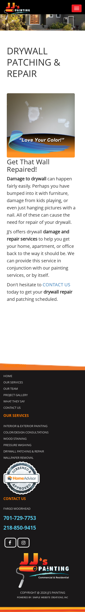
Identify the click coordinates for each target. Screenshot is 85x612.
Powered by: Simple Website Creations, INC (42, 597)
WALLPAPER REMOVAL (18, 458)
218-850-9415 (19, 527)
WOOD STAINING (15, 439)
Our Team (10, 389)
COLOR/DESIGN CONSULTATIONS (26, 432)
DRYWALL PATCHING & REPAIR (23, 451)
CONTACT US (56, 285)
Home (7, 376)
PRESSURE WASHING (17, 445)
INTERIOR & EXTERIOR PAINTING (25, 426)
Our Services (13, 382)
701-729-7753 (19, 517)
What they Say (14, 401)
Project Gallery (15, 395)
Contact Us (12, 408)
